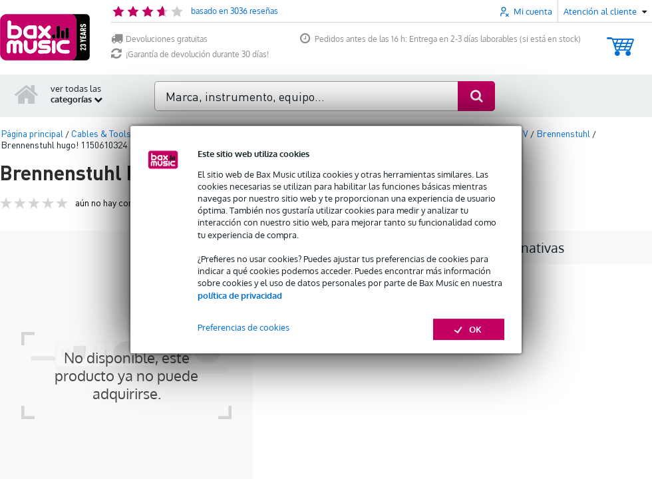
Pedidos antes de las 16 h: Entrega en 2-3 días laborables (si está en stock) (440, 39)
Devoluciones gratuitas (159, 39)
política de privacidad (240, 295)
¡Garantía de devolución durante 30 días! (190, 54)
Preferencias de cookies (243, 327)
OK (469, 329)
